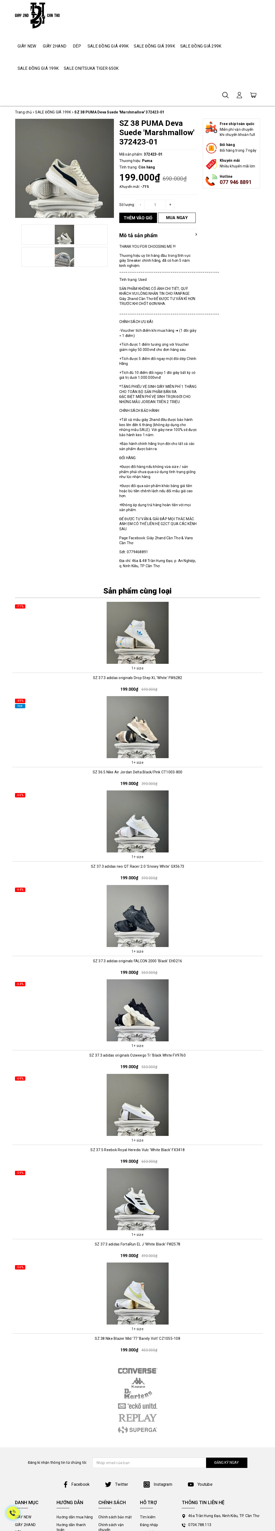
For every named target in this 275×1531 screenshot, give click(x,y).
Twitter (116, 1484)
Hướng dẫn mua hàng (75, 1517)
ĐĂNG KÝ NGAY (226, 1462)
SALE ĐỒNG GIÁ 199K (38, 68)
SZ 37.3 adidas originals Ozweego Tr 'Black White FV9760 (137, 1055)
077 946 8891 (236, 182)
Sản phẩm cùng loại (137, 590)
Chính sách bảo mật (115, 1517)
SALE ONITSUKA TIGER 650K (91, 68)
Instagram (158, 1484)
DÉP (77, 46)
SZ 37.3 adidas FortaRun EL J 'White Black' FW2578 (137, 1244)
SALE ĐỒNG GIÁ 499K (108, 46)
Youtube (200, 1484)
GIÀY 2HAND (55, 46)
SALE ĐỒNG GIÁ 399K (154, 46)
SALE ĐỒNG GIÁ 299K (201, 46)
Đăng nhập (149, 1525)
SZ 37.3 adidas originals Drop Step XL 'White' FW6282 (137, 678)
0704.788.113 (199, 1525)
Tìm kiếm (147, 1517)
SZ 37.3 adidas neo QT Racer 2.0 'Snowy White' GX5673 (137, 866)
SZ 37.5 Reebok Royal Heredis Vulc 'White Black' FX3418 (137, 1150)
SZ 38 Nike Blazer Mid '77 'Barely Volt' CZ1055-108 (137, 1338)
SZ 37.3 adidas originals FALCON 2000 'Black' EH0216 (137, 961)
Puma (147, 161)
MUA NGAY (177, 217)
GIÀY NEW (27, 46)
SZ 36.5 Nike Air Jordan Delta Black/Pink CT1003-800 (138, 772)
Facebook (76, 1484)
